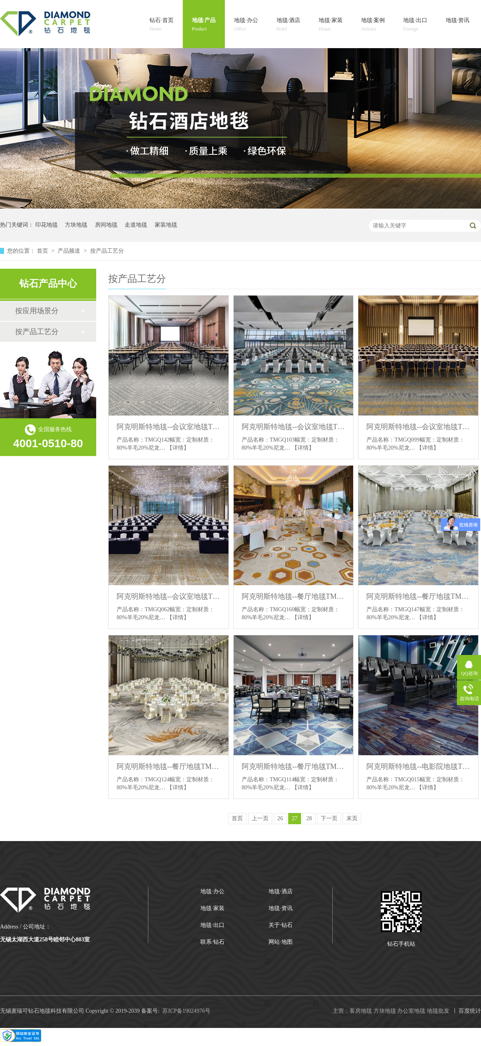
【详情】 (178, 448)
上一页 (260, 818)
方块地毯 (76, 225)
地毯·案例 (373, 25)
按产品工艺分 (107, 251)
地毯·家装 (331, 25)
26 (280, 818)
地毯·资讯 (458, 25)
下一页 (329, 818)
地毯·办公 (246, 25)
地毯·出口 (415, 25)
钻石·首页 (162, 25)
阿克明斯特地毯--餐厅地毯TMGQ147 (418, 596)
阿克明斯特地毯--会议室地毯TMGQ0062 (168, 596)
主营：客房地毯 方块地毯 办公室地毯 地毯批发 (391, 1011)
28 (309, 818)
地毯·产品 (204, 25)
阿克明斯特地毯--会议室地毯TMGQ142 (168, 427)
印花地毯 (46, 225)
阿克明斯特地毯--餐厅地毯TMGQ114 (294, 766)
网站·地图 (281, 942)
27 (294, 818)
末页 (352, 818)
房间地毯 (106, 225)
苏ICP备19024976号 (186, 1011)
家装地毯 (166, 225)
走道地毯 (136, 225)
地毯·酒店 (289, 25)
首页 (43, 251)
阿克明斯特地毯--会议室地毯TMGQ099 (418, 427)
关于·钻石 (281, 925)
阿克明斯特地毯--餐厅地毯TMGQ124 (168, 766)
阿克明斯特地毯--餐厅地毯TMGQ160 (294, 596)
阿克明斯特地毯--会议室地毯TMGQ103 (294, 427)
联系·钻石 (212, 942)
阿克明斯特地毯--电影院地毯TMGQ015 (418, 766)
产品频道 (70, 251)
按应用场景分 (37, 311)
